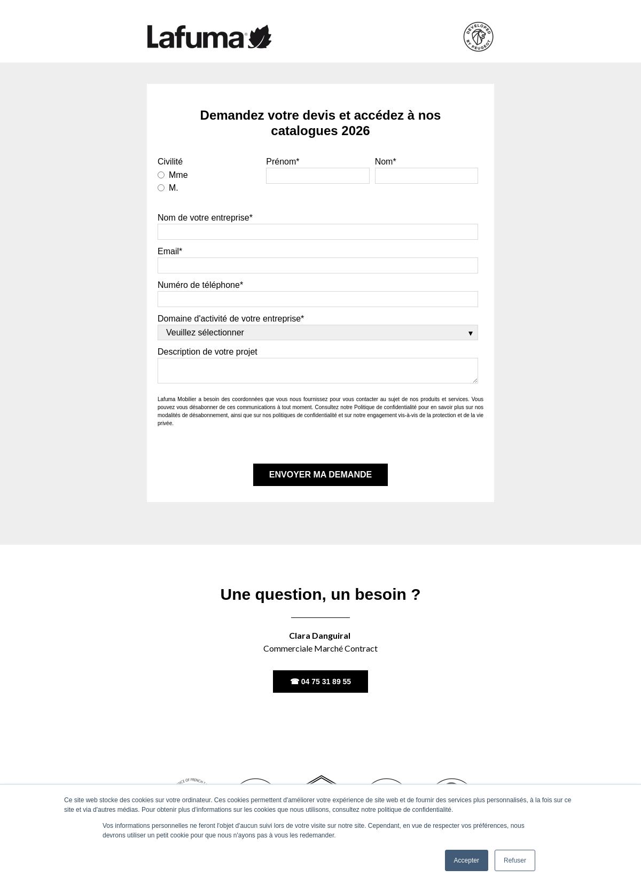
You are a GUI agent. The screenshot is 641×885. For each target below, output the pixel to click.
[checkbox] (209, 180)
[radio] (209, 174)
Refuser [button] (515, 860)
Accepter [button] (466, 860)
